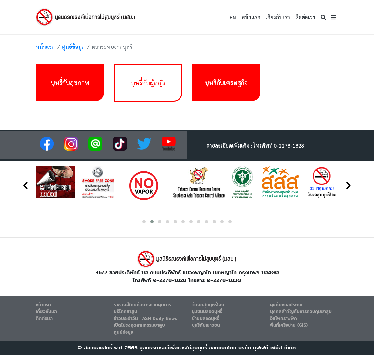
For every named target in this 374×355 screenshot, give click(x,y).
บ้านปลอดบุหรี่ (205, 318)
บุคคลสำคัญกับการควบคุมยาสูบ (301, 311)
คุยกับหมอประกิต (286, 304)
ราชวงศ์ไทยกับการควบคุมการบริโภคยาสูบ (142, 308)
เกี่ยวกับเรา (277, 17)
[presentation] (25, 183)
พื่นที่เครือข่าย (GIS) (289, 325)
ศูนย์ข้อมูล (73, 46)
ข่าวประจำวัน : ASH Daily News (145, 318)
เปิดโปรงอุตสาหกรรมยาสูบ (139, 325)
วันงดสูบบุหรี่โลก (208, 304)
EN (233, 17)
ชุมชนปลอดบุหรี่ (207, 311)
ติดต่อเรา (305, 17)
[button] (333, 17)
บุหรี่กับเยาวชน (206, 325)
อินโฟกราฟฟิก (283, 318)
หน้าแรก (250, 17)
